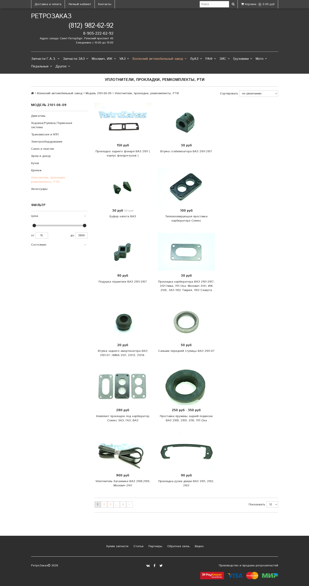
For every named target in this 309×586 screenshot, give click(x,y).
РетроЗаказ (51, 16)
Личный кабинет (79, 4)
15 (41, 235)
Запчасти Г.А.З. (45, 59)
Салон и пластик (42, 149)
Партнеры (154, 546)
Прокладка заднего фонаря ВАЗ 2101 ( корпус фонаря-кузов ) (123, 153)
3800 (81, 235)
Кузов (35, 163)
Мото (261, 59)
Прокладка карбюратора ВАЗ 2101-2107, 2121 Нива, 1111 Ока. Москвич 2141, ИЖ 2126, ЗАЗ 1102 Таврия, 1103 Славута (186, 286)
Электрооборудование (46, 142)
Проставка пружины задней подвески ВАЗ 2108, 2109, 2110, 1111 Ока (186, 418)
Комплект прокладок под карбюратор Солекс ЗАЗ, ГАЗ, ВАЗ (122, 418)
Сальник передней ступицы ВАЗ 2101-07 (186, 351)
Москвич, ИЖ (104, 59)
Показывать (257, 504)
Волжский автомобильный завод (159, 59)
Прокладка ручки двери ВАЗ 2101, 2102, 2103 (186, 483)
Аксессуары (39, 189)
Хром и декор (41, 156)
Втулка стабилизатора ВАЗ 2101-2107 (186, 151)
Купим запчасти (116, 546)
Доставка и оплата (48, 4)
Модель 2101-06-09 (98, 93)
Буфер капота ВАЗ (123, 216)
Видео (199, 546)
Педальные (41, 66)
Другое (62, 66)
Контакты (104, 4)
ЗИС (224, 59)
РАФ (210, 59)
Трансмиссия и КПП (45, 134)
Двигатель (38, 116)
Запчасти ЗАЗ (75, 59)
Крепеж (36, 170)
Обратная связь (178, 546)
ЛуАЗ (196, 59)
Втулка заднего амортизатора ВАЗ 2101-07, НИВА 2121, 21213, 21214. (122, 353)
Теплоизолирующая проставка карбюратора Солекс (186, 218)
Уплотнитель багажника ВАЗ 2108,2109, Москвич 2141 (122, 483)
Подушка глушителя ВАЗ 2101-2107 (123, 282)
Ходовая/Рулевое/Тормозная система (51, 125)
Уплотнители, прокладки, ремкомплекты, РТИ (48, 179)
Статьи (137, 546)
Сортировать (229, 93)
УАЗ (124, 59)
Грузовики (242, 59)
